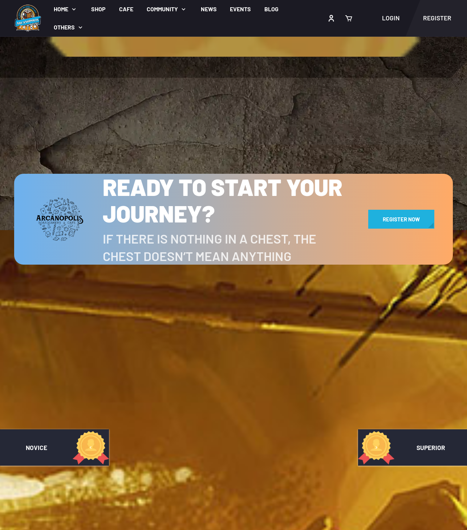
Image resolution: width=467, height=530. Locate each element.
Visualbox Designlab (267, 480)
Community (162, 8)
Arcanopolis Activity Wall (52, 353)
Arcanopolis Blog (190, 338)
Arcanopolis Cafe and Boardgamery (374, 294)
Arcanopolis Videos (350, 324)
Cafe (126, 8)
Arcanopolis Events (193, 309)
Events (240, 8)
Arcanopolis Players (44, 309)
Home (61, 8)
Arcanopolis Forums (44, 338)
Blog (271, 8)
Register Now (401, 219)
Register (177, 382)
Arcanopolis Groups (44, 324)
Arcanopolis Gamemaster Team (61, 294)
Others (64, 27)
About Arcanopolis (192, 294)
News (209, 8)
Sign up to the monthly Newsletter (365, 371)
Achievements (35, 368)
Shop (98, 8)
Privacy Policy (185, 368)
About (164, 521)
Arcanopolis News (191, 324)
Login (391, 17)
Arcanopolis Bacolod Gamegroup (370, 309)
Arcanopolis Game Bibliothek (58, 382)
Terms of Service (189, 353)
